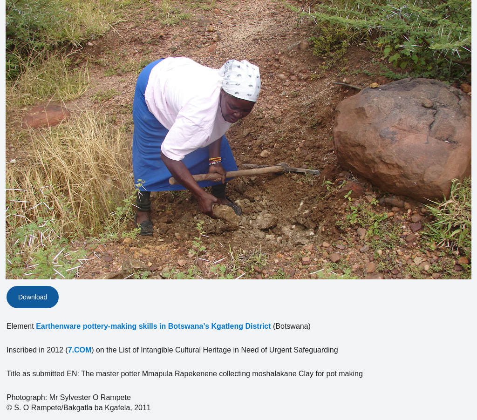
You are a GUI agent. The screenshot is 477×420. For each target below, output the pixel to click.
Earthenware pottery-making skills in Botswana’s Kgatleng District (153, 326)
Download (32, 297)
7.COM (80, 350)
